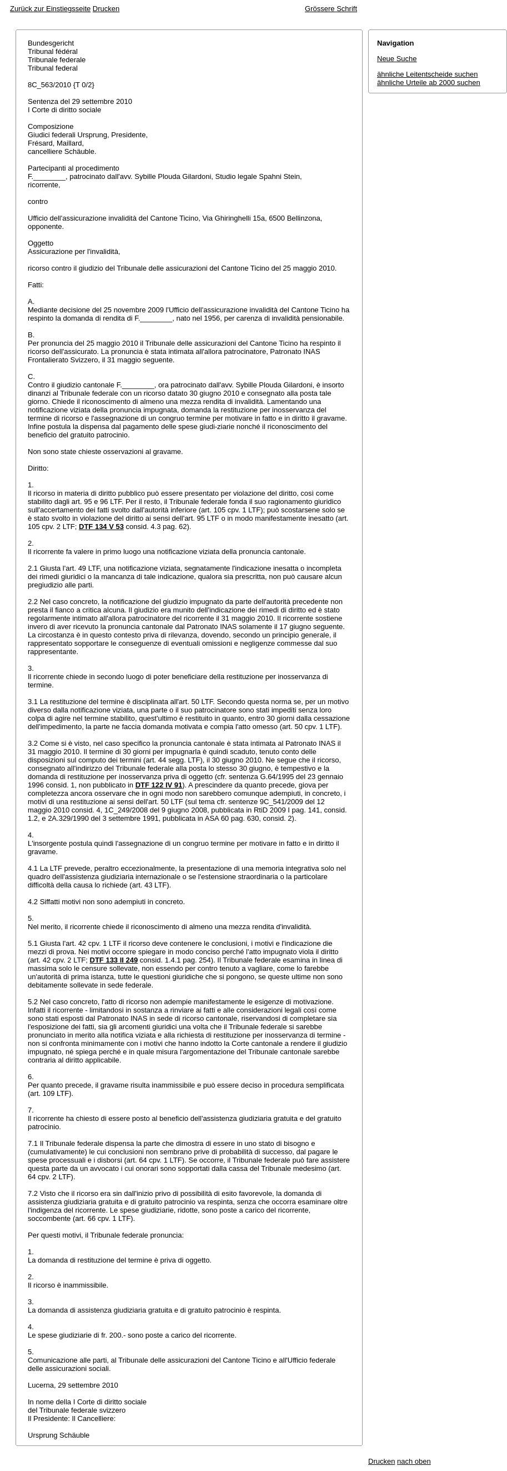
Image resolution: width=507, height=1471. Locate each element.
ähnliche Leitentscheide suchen (427, 74)
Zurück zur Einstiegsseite (50, 8)
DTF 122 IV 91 (159, 785)
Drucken (106, 8)
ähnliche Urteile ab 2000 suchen (428, 82)
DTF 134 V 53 (101, 526)
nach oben (414, 1461)
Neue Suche (397, 58)
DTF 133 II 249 (114, 960)
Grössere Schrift (331, 8)
